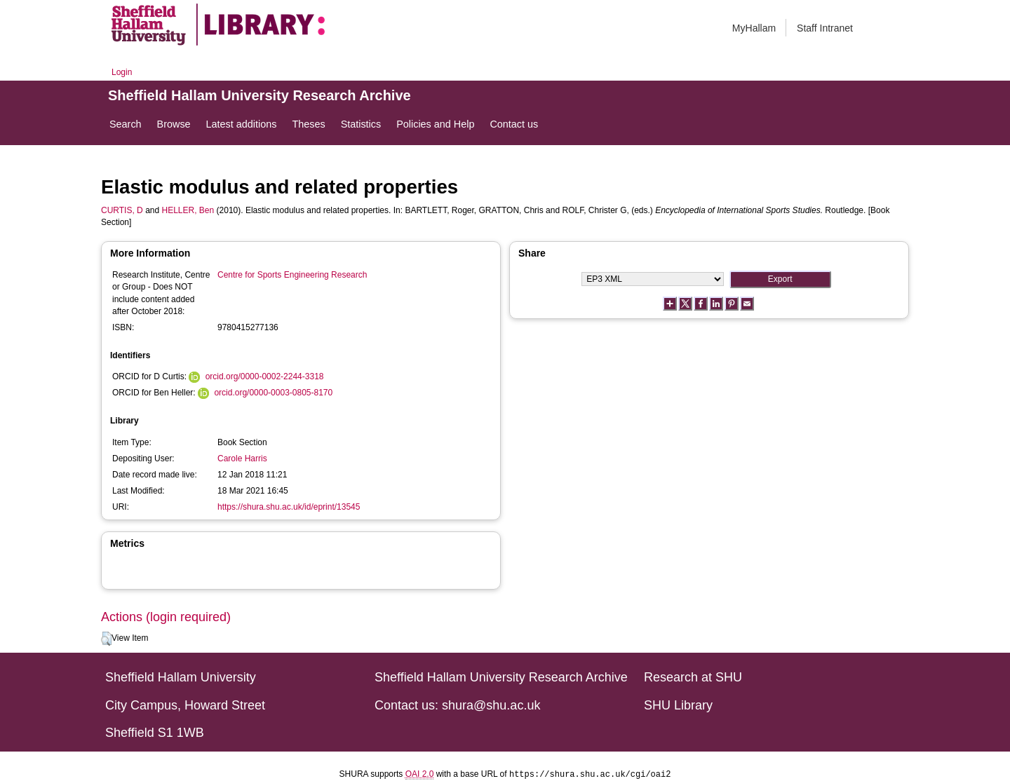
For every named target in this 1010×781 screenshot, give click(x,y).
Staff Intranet (825, 28)
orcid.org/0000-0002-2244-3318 (265, 376)
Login (122, 72)
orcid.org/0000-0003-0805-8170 (273, 393)
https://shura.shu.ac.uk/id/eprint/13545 (288, 507)
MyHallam (754, 28)
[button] (106, 639)
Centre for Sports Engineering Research (292, 275)
